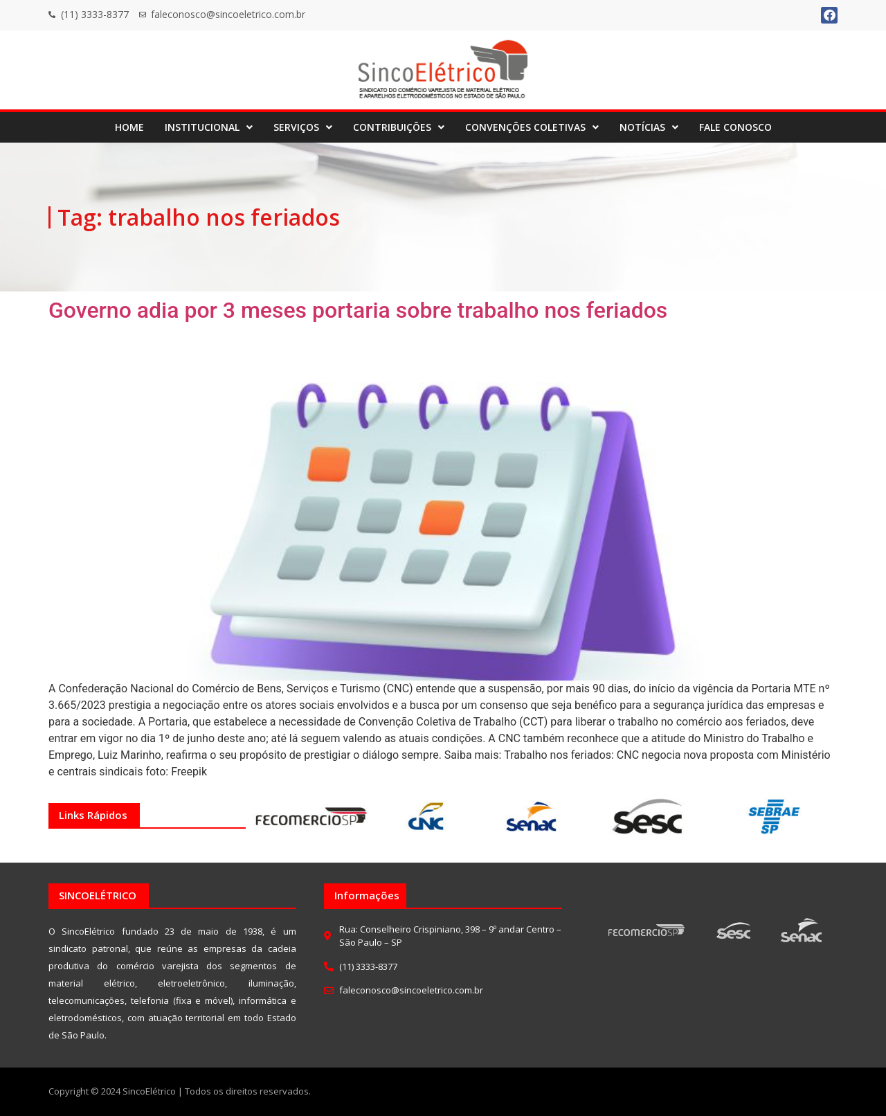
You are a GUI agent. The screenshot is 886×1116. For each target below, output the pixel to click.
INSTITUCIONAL (209, 127)
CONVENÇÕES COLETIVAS (532, 127)
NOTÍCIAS (649, 127)
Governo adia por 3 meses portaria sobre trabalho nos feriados (357, 310)
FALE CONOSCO (735, 127)
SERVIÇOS (302, 127)
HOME (129, 127)
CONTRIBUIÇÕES (398, 127)
